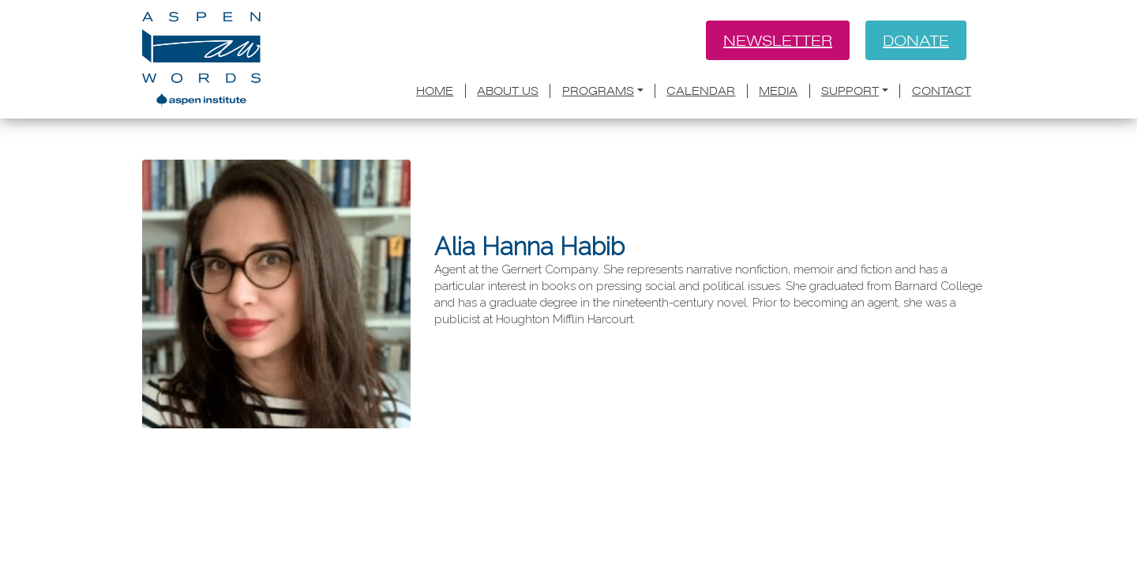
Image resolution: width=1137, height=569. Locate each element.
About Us (507, 91)
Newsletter (777, 40)
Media (778, 91)
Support (850, 91)
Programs (598, 91)
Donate (916, 40)
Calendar (700, 91)
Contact (941, 91)
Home (434, 91)
